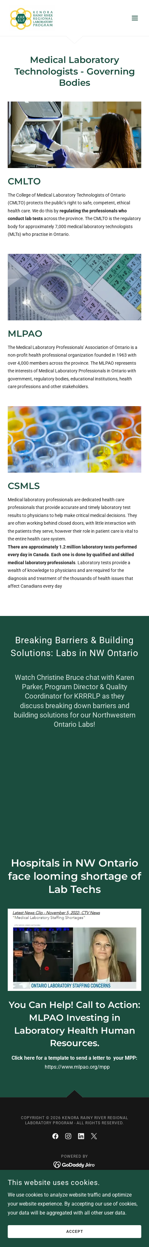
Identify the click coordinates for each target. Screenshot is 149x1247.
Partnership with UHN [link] (74, 1183)
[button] (134, 18)
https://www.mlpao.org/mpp (78, 1067)
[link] (31, 18)
